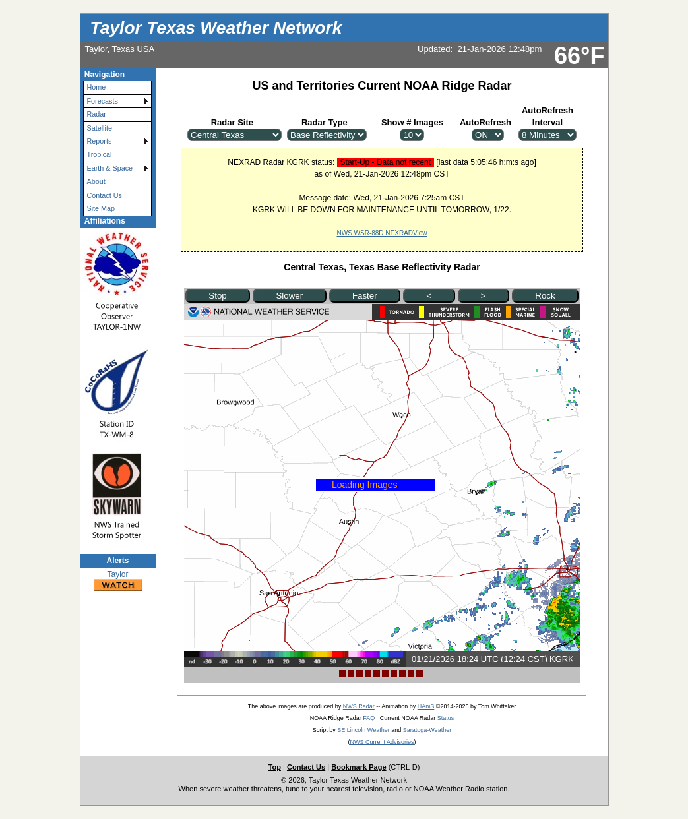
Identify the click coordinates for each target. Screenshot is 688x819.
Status (445, 718)
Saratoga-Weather (427, 730)
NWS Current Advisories (382, 742)
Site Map (101, 208)
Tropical (99, 154)
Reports (99, 141)
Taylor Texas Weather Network (216, 28)
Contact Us (104, 195)
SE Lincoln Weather (363, 730)
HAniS (426, 706)
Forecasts (102, 101)
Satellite (99, 128)
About (96, 181)
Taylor (118, 581)
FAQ (369, 718)
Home (96, 87)
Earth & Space (110, 168)
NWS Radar (359, 706)
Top (274, 767)
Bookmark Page (358, 767)
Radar (96, 114)
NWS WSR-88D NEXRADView (381, 233)
